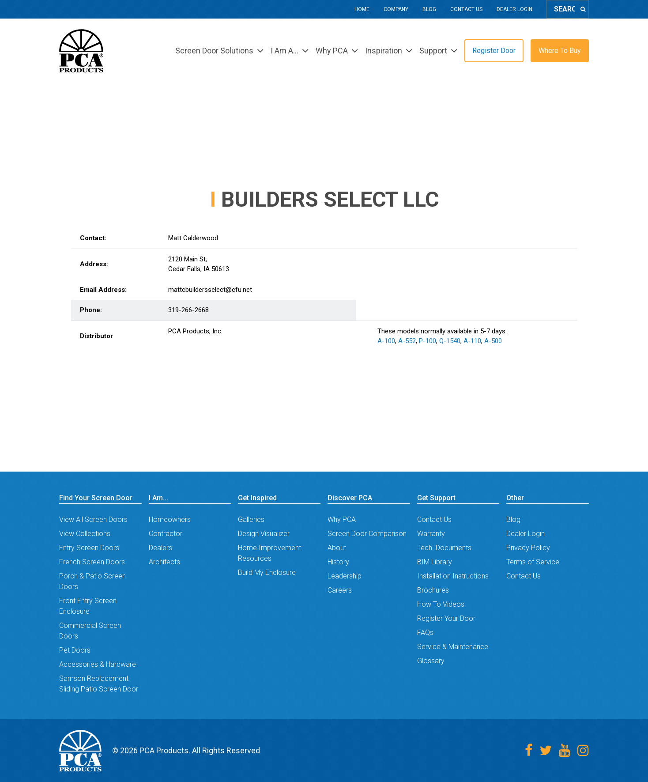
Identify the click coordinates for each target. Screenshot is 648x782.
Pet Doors (74, 650)
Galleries (251, 519)
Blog (429, 9)
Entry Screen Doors (89, 548)
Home (361, 9)
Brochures (433, 590)
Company (396, 9)
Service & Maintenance (452, 646)
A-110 (472, 341)
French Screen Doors (92, 562)
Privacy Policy (528, 548)
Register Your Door (446, 618)
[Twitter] (545, 750)
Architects (164, 562)
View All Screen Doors (93, 519)
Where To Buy (560, 50)
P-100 (427, 341)
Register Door (494, 50)
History (338, 562)
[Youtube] (564, 750)
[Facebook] (528, 750)
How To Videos (440, 604)
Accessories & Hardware (97, 664)
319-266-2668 (188, 310)
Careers (340, 590)
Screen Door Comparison (367, 533)
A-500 (493, 341)
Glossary (431, 661)
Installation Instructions (453, 576)
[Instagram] (583, 750)
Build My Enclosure (267, 572)
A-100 (386, 341)
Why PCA (342, 519)
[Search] (583, 9)
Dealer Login (514, 9)
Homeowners (170, 519)
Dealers (160, 548)
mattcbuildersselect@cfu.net (210, 290)
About (337, 548)
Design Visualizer (264, 533)
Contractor (165, 533)
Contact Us (466, 9)
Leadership (345, 576)
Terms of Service (532, 562)
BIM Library (434, 562)
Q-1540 (449, 341)
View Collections (84, 533)
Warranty (431, 533)
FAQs (425, 632)
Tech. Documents (444, 548)
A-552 (407, 341)
